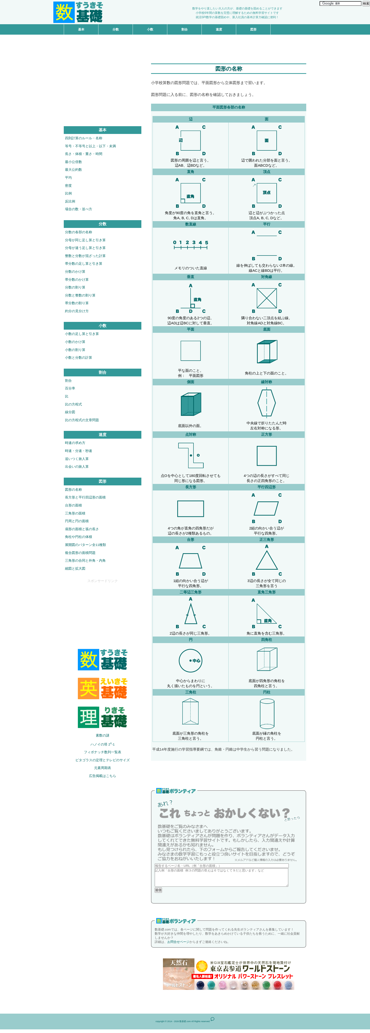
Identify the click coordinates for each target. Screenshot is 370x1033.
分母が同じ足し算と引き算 (85, 240)
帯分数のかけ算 (77, 279)
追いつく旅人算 (77, 459)
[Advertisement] (185, 45)
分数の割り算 (75, 287)
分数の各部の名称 (78, 232)
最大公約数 (73, 169)
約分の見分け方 (77, 311)
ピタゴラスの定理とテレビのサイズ (102, 760)
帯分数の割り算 (77, 303)
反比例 (70, 201)
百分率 (70, 388)
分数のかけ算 (75, 271)
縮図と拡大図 (75, 568)
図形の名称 (73, 489)
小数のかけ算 (75, 342)
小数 (150, 29)
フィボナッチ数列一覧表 (102, 752)
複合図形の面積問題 (80, 553)
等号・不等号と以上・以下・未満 (90, 146)
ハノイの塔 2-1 (102, 744)
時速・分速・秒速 (78, 451)
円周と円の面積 (77, 521)
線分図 (70, 412)
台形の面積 (73, 505)
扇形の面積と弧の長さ (82, 529)
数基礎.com (185, 1025)
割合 (184, 29)
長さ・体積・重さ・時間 (83, 154)
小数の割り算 (75, 350)
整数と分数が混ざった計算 (85, 256)
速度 (219, 29)
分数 (116, 29)
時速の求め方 (75, 443)
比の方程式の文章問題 (82, 420)
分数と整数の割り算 (80, 295)
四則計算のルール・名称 (83, 138)
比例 (68, 193)
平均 (68, 177)
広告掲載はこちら (102, 776)
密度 (68, 185)
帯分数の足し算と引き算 (83, 263)
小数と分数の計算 (78, 357)
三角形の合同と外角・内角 (85, 560)
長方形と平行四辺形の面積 (85, 497)
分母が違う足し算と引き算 (85, 248)
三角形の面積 (75, 513)
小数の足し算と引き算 (82, 334)
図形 (253, 29)
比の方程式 (73, 404)
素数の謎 (102, 735)
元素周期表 (102, 768)
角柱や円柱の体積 (78, 537)
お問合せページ (178, 945)
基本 (81, 29)
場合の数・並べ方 (78, 209)
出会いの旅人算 (77, 466)
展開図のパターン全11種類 (85, 545)
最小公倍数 (73, 162)
